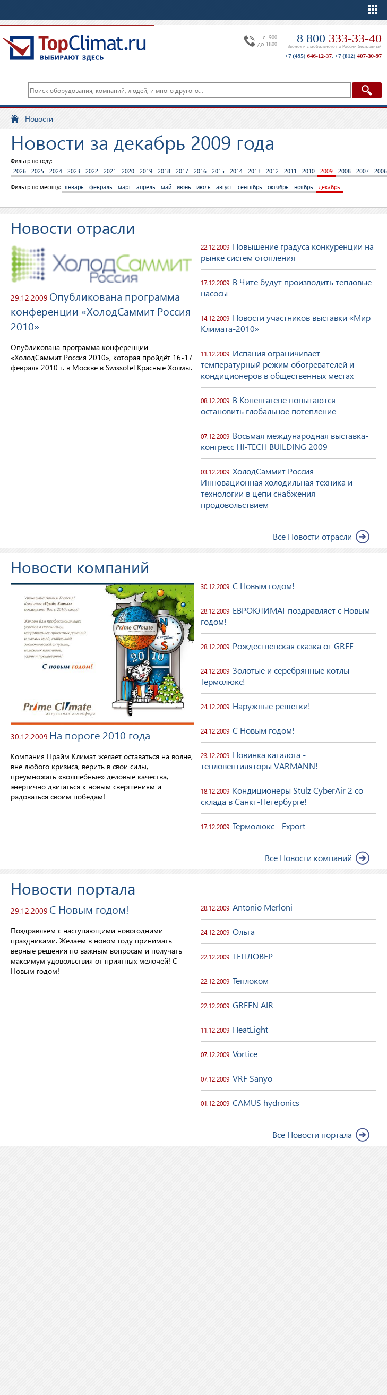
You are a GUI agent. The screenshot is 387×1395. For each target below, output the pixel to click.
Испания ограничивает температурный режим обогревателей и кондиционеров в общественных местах (277, 364)
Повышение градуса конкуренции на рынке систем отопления (287, 252)
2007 (362, 170)
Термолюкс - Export (269, 825)
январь (74, 186)
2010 (308, 170)
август (224, 186)
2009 (326, 170)
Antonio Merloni (263, 907)
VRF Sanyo (252, 1078)
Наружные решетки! (272, 705)
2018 (164, 170)
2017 (182, 170)
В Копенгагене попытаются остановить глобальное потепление (268, 405)
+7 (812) (358, 56)
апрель (146, 186)
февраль (101, 186)
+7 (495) (308, 56)
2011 (290, 170)
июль (203, 186)
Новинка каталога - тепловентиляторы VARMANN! (259, 760)
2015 (218, 170)
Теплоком (251, 980)
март (124, 186)
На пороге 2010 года (99, 734)
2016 (200, 170)
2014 (236, 170)
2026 (19, 170)
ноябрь (303, 186)
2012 (272, 170)
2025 (37, 170)
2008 (344, 170)
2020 (128, 170)
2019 (146, 170)
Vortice (245, 1053)
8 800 (339, 38)
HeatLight (250, 1029)
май (166, 186)
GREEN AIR (253, 1004)
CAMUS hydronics (266, 1102)
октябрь (278, 186)
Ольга (244, 931)
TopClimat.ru (74, 48)
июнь (184, 186)
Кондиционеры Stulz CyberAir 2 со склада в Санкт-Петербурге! (282, 796)
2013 (254, 170)
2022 (91, 170)
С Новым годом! (264, 585)
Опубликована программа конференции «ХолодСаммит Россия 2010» (101, 310)
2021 (110, 170)
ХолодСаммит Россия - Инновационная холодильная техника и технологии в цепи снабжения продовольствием (276, 487)
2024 (55, 170)
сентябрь (250, 186)
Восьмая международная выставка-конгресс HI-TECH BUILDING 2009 (284, 441)
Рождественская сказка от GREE (293, 645)
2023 (73, 170)
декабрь (329, 186)
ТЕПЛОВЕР (253, 956)
